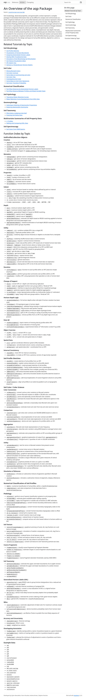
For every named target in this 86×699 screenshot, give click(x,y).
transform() (10, 276)
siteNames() (10, 181)
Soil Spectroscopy (71, 35)
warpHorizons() (12, 241)
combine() (10, 230)
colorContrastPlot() (13, 417)
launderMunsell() (12, 449)
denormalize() (11, 262)
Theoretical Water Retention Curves (17, 97)
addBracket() (11, 371)
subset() (9, 194)
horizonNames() (12, 183)
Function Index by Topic (72, 38)
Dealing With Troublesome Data (16, 57)
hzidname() (10, 167)
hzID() (9, 165)
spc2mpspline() (12, 288)
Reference (15, 2)
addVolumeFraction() (13, 378)
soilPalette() (11, 464)
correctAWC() (11, 500)
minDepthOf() (11, 214)
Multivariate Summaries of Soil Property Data (73, 32)
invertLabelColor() (13, 605)
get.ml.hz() (10, 592)
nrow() (9, 177)
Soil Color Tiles (11, 77)
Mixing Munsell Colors (13, 71)
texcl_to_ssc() (12, 537)
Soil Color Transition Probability (16, 83)
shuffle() (10, 239)
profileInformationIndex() (15, 327)
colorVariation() (12, 429)
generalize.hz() (12, 582)
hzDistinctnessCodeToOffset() (16, 502)
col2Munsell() (11, 392)
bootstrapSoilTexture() (14, 531)
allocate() (10, 496)
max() (8, 210)
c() (15, 230)
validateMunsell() (13, 445)
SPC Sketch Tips (11, 63)
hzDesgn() (10, 159)
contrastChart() (12, 419)
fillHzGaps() (11, 304)
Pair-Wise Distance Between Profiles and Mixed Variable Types (25, 91)
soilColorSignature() (14, 421)
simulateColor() (12, 457)
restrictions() (12, 259)
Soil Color (68, 16)
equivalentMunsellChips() (15, 466)
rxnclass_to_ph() (12, 515)
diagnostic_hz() (12, 257)
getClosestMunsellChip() (15, 403)
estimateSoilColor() (13, 407)
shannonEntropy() (12, 621)
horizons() (10, 253)
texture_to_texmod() (13, 554)
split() (9, 249)
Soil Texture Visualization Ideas (16, 61)
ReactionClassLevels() (14, 517)
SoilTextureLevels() (13, 535)
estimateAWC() (11, 498)
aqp (5, 2)
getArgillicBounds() (13, 564)
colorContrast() (12, 413)
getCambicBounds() (13, 566)
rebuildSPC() (11, 355)
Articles (22, 2)
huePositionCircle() (13, 453)
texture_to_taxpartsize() (15, 541)
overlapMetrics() (12, 633)
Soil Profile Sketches (12, 51)
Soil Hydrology (70, 22)
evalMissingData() (13, 322)
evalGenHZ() (10, 586)
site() (9, 144)
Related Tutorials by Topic (73, 11)
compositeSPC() (12, 264)
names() (9, 179)
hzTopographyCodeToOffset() (16, 511)
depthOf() (10, 212)
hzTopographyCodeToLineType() (16, 507)
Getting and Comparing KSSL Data (17, 123)
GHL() (8, 599)
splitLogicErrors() (13, 312)
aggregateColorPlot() (14, 437)
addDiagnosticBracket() (14, 373)
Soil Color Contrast (12, 73)
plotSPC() (10, 361)
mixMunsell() (11, 474)
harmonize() (10, 243)
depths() (9, 142)
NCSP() (9, 486)
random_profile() (12, 149)
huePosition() (11, 451)
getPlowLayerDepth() (13, 572)
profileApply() (12, 270)
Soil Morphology (71, 13)
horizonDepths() (12, 169)
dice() (9, 284)
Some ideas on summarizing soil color (18, 75)
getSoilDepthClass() (13, 218)
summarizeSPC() (12, 274)
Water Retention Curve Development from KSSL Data (23, 99)
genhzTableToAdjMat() (14, 588)
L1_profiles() (11, 292)
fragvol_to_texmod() (13, 556)
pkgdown (76, 695)
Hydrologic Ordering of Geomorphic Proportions (21, 105)
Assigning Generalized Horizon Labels (18, 55)
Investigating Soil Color (13, 79)
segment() (10, 290)
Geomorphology (71, 25)
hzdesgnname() (11, 157)
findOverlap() (11, 631)
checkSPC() (10, 353)
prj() (8, 343)
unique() (9, 247)
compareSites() (12, 488)
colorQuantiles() (12, 439)
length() (9, 175)
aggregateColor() (12, 433)
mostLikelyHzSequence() (14, 613)
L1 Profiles (9, 121)
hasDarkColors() (12, 574)
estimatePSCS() (12, 576)
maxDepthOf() (11, 216)
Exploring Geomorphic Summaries (17, 107)
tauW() (9, 625)
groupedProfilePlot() (14, 365)
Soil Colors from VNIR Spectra (15, 129)
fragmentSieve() (12, 547)
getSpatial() (11, 347)
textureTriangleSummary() (15, 527)
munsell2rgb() (11, 394)
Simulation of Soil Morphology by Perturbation (21, 59)
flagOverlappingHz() (13, 308)
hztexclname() (11, 161)
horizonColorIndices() (14, 519)
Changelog (30, 2)
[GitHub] (80, 2)
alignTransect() (12, 382)
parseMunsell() (12, 396)
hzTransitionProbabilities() (16, 609)
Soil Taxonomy (70, 28)
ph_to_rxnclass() (12, 513)
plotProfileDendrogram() (15, 367)
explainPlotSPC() (12, 363)
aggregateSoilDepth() (14, 222)
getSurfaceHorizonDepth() (15, 568)
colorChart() (11, 427)
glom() (9, 189)
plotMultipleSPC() (13, 369)
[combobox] (71, 2)
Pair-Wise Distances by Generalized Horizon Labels (22, 89)
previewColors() (12, 462)
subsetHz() (10, 196)
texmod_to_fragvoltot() (14, 549)
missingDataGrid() (13, 325)
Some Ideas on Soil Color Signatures (17, 81)
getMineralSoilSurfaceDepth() (16, 570)
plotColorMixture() (13, 478)
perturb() (10, 234)
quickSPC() (10, 147)
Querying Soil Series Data (14, 115)
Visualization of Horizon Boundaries (17, 53)
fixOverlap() (11, 637)
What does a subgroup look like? (16, 113)
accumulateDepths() (13, 300)
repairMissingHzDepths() (15, 306)
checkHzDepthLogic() (13, 310)
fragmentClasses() (13, 558)
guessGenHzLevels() (13, 597)
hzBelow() (17, 245)
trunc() (9, 191)
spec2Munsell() (12, 399)
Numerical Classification (73, 19)
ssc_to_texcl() (12, 539)
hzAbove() (10, 245)
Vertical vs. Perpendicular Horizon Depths (19, 65)
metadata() (10, 163)
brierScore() (11, 623)
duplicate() (10, 232)
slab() (9, 286)
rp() (8, 151)
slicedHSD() (10, 294)
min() (8, 208)
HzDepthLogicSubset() (14, 315)
